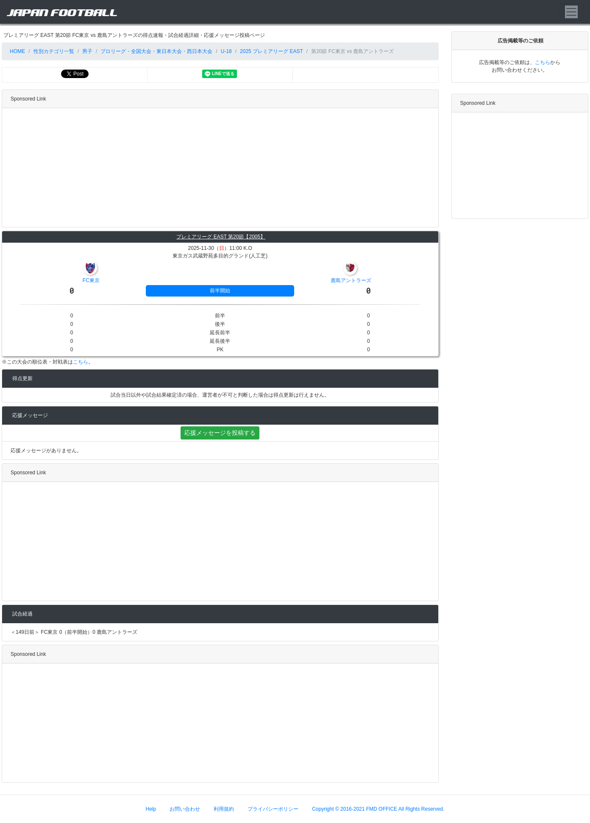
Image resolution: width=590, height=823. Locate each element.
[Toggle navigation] (571, 11)
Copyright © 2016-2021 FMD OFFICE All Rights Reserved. (378, 809)
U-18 (226, 51)
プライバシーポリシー (273, 809)
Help (151, 809)
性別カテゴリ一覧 (53, 51)
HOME (16, 51)
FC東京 (91, 280)
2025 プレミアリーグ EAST (271, 51)
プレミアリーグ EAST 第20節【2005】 (220, 237)
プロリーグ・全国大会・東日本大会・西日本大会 (156, 51)
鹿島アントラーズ (351, 280)
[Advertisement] (218, 167)
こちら (80, 362)
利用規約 (224, 809)
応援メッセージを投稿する (220, 432)
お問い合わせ (185, 809)
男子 (87, 51)
